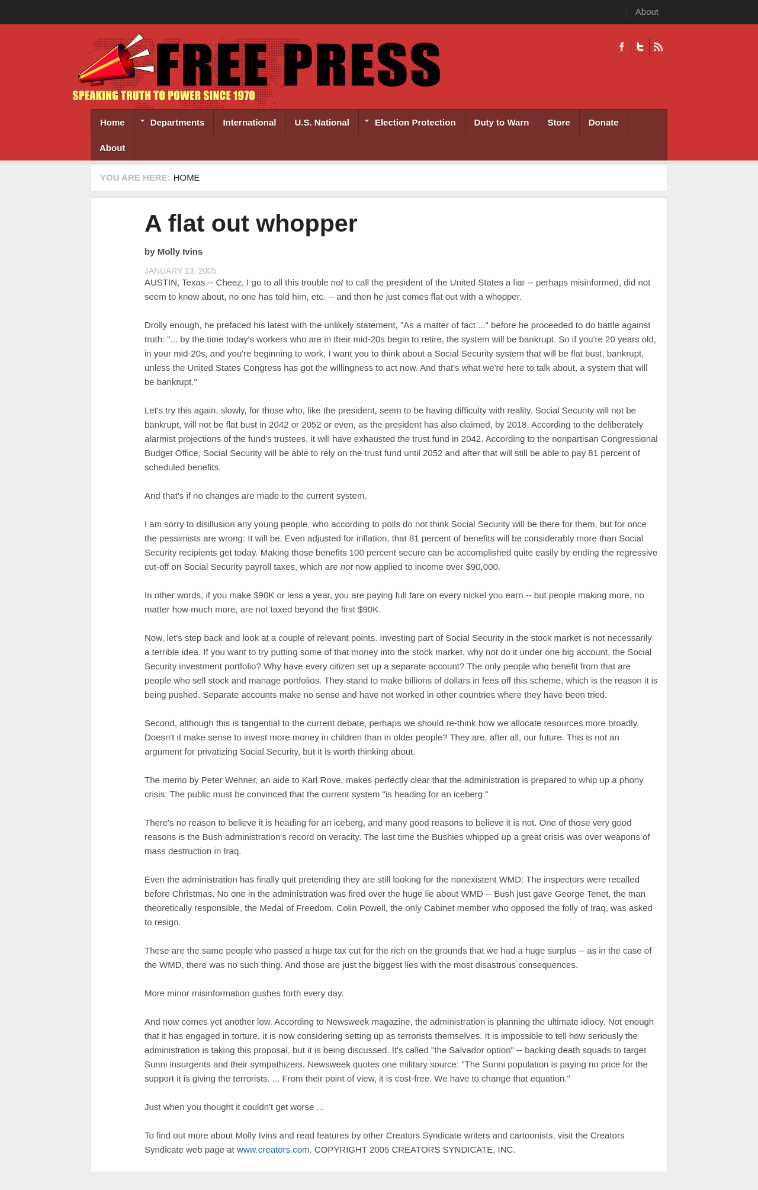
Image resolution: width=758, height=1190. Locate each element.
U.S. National (321, 122)
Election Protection (407, 123)
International (249, 122)
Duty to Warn (501, 122)
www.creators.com (273, 1149)
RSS (658, 47)
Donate (604, 122)
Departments (169, 123)
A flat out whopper (251, 223)
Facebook (622, 47)
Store (558, 122)
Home (112, 122)
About (647, 12)
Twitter (640, 47)
